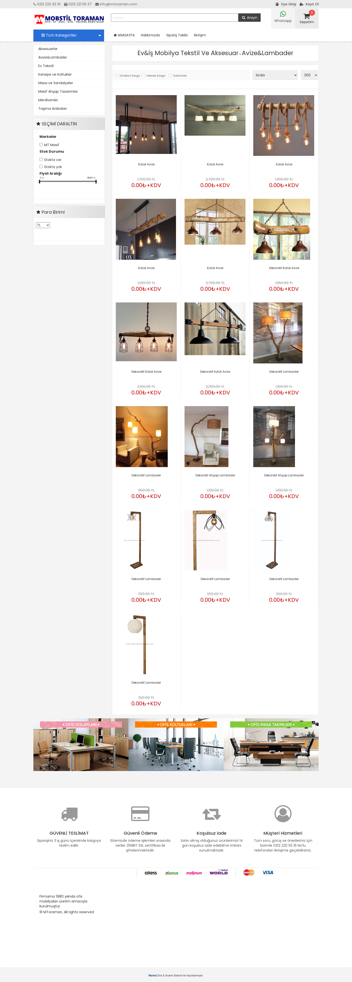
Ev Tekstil (46, 65)
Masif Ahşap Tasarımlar (58, 91)
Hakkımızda (150, 35)
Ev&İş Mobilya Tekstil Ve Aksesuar (187, 53)
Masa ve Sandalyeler (55, 82)
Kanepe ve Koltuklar (55, 74)
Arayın (249, 17)
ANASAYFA (124, 35)
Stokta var (52, 159)
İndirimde (179, 76)
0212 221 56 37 (78, 4)
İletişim (200, 35)
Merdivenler (48, 100)
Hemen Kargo (156, 76)
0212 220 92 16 (46, 4)
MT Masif (51, 144)
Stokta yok (53, 166)
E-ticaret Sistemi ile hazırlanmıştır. (176, 975)
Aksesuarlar (48, 48)
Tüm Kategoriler (71, 35)
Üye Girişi (285, 4)
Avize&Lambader (52, 57)
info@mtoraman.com (116, 4)
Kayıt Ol (309, 4)
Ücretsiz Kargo (129, 76)
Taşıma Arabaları (52, 108)
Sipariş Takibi (177, 35)
